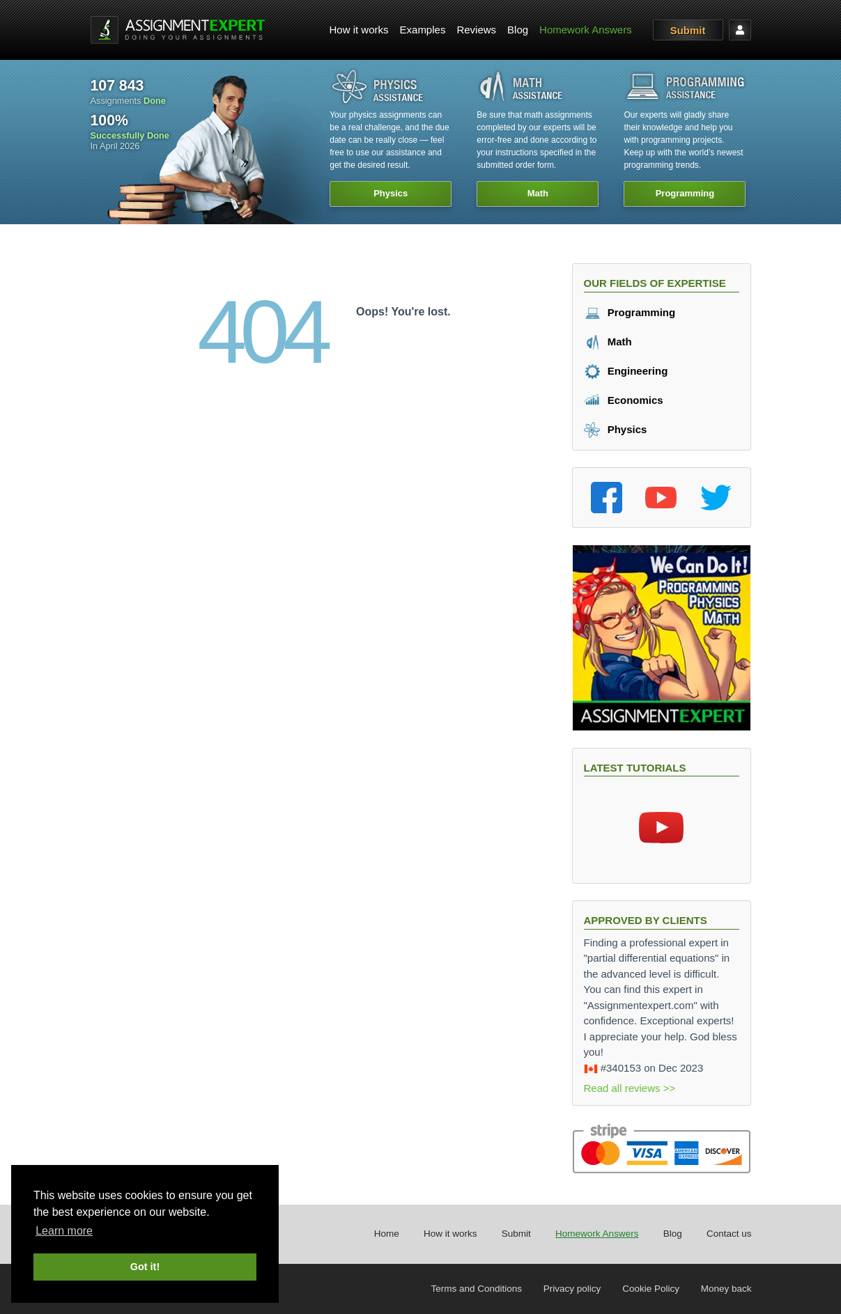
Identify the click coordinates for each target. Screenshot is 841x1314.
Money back (726, 1288)
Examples (423, 30)
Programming (630, 312)
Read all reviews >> (630, 1088)
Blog (517, 30)
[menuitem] (359, 30)
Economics (623, 400)
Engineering (626, 371)
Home (386, 1233)
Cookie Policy (650, 1288)
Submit (688, 30)
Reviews (476, 30)
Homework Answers (585, 30)
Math (608, 341)
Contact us (729, 1233)
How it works (359, 30)
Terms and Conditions (477, 1288)
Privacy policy (572, 1288)
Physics (615, 429)
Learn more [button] (64, 1231)
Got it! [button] (145, 1266)
